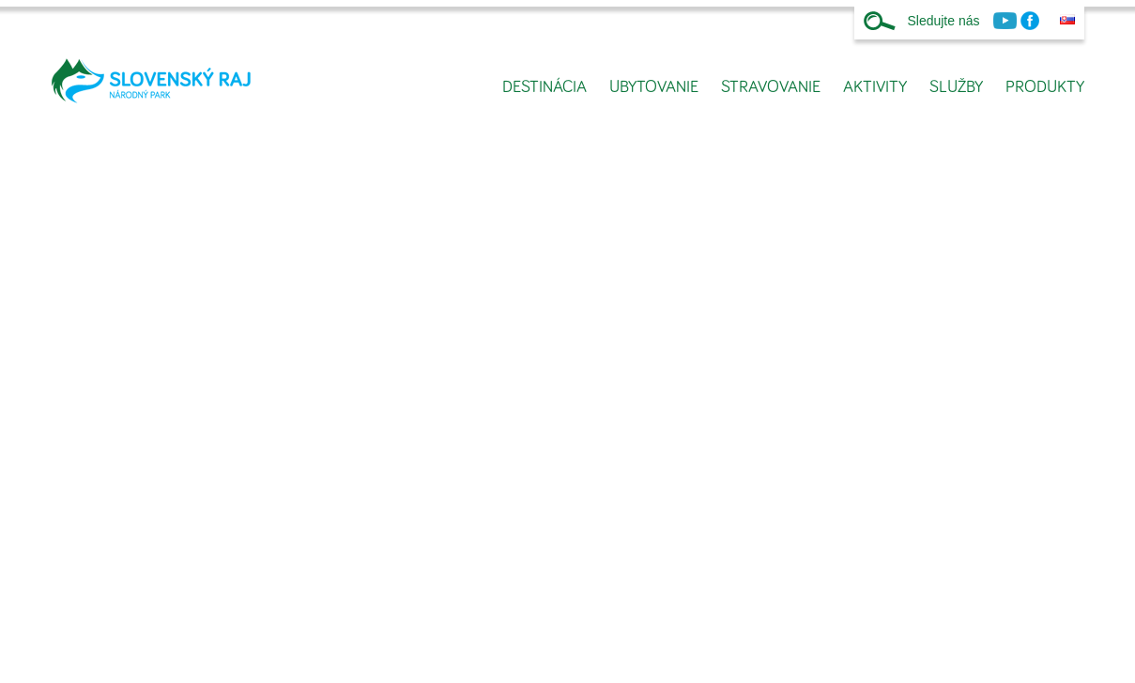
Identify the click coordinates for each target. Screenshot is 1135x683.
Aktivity (875, 87)
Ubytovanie (653, 87)
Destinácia (544, 87)
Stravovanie (771, 87)
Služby (956, 87)
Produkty (1044, 87)
